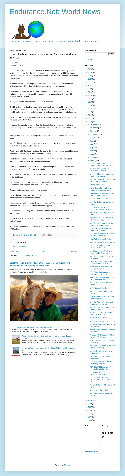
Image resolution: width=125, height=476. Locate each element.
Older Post (74, 252)
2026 (90, 69)
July (91, 141)
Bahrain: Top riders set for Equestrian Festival (99, 170)
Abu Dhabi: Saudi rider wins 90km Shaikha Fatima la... (102, 235)
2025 (90, 72)
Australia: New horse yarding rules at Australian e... (102, 308)
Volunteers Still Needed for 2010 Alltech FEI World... (102, 336)
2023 (90, 79)
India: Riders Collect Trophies (101, 239)
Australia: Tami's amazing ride (101, 199)
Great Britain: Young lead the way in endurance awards (102, 194)
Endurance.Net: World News (55, 12)
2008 (90, 404)
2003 (90, 420)
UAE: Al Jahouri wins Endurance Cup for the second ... (102, 279)
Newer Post (14, 252)
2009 (90, 400)
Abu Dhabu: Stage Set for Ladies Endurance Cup (102, 257)
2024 (90, 76)
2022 (90, 82)
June (92, 144)
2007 (90, 407)
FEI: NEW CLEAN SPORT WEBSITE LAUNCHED (99, 208)
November (94, 128)
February (93, 157)
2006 (90, 410)
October (93, 131)
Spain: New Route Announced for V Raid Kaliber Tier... (102, 247)
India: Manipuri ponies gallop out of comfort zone (102, 298)
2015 (90, 105)
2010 (90, 122)
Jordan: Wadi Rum (96, 185)
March (92, 154)
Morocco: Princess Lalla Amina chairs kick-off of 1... (101, 314)
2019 (90, 92)
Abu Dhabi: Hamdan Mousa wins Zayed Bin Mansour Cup (102, 224)
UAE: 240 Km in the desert (99, 288)
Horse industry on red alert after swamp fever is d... (101, 268)
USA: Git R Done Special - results (102, 242)
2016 (90, 102)
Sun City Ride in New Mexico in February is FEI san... (101, 363)
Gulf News (14, 63)
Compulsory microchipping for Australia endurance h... (101, 263)
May (92, 148)
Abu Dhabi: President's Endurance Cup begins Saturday (102, 180)
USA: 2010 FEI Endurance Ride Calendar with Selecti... (101, 368)
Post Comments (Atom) (28, 256)
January (93, 161)
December (94, 124)
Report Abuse (91, 452)
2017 (90, 99)
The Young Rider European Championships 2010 (100, 373)
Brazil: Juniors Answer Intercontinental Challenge (100, 165)
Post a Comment (19, 247)
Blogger (67, 465)
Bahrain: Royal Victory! (98, 318)
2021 (90, 85)
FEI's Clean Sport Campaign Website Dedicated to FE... (100, 273)
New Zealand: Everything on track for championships (102, 347)
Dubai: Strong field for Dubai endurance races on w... (100, 189)
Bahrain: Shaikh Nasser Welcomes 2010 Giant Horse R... (101, 380)
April (92, 151)
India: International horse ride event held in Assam (100, 229)
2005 (90, 414)
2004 (90, 417)
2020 (90, 89)
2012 (90, 115)
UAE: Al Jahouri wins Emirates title (102, 321)
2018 (90, 95)
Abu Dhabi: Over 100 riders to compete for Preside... (101, 252)
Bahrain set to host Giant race (101, 390)
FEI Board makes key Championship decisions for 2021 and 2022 (36, 327)
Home (44, 252)
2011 (90, 118)
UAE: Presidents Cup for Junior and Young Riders (101, 175)
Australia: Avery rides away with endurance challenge (101, 303)
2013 (90, 112)
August (93, 138)
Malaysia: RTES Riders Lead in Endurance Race (101, 219)
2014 (90, 109)
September (94, 134)
